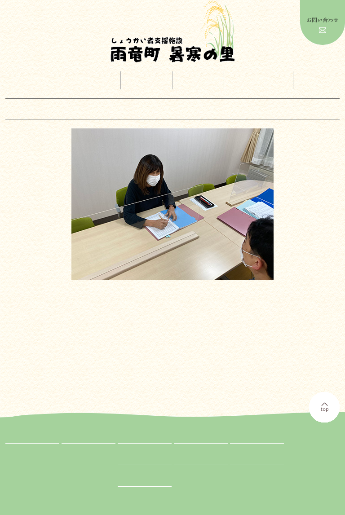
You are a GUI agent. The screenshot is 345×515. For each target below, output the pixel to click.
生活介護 (77, 457)
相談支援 (77, 484)
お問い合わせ (134, 482)
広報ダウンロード (258, 80)
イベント (147, 80)
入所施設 (77, 448)
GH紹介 (76, 475)
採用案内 (200, 80)
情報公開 (320, 80)
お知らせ (184, 460)
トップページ (34, 80)
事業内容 (96, 80)
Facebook (240, 460)
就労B (74, 466)
